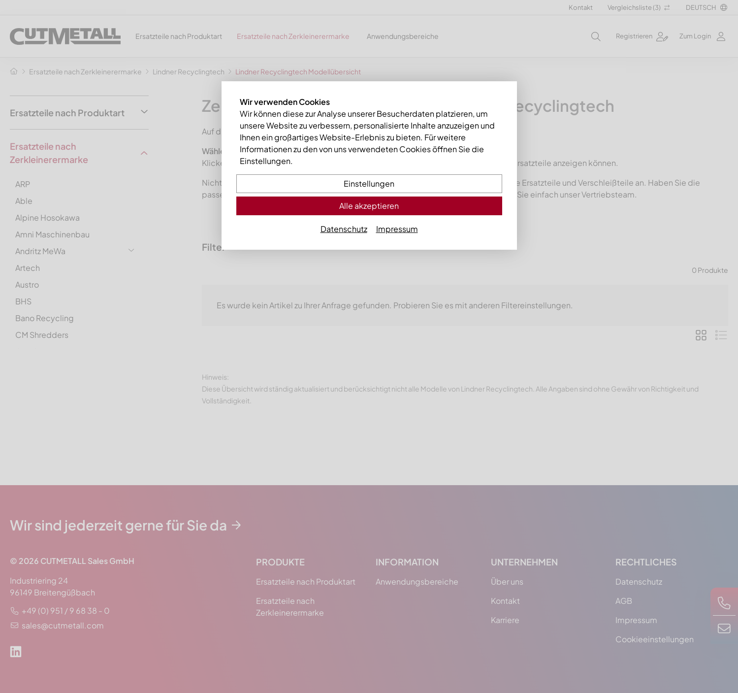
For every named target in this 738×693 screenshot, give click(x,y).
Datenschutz (344, 229)
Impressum (397, 229)
